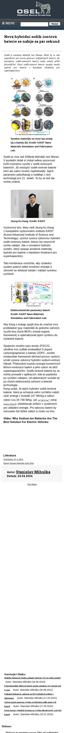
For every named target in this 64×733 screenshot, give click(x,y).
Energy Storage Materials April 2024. (18, 463)
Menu (8, 23)
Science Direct (9, 404)
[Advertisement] (32, 517)
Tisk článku (32, 484)
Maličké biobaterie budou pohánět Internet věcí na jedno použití (32, 678)
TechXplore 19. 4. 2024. (13, 459)
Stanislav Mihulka (33, 471)
